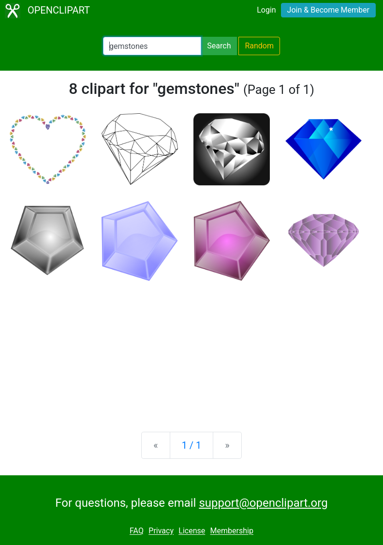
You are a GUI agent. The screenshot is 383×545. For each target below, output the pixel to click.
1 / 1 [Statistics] (192, 445)
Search (219, 45)
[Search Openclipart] (152, 46)
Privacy (161, 531)
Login (266, 10)
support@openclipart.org (263, 503)
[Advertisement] (191, 348)
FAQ (137, 531)
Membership (231, 531)
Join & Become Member (328, 10)
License (191, 531)
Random (259, 45)
